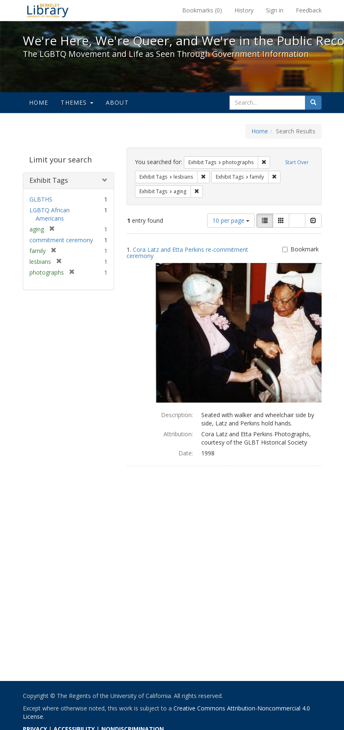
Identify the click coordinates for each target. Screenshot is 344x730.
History (244, 10)
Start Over (297, 162)
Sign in (274, 10)
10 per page (230, 220)
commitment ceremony (61, 240)
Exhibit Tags (48, 180)
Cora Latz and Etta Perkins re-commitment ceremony (187, 253)
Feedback (309, 10)
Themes (77, 102)
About (117, 102)
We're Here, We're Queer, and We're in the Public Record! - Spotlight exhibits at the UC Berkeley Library (48, 10)
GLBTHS (40, 199)
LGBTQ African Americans (49, 214)
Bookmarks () (202, 10)
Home (39, 102)
